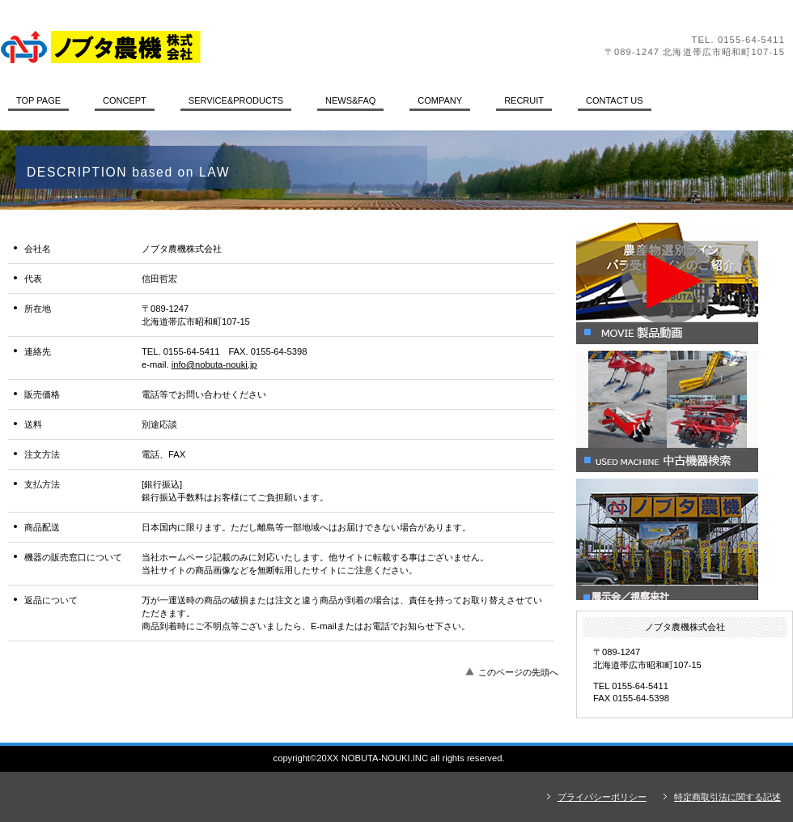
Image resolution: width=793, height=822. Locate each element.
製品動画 (684, 283)
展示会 (684, 539)
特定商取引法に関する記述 (727, 797)
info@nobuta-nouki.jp (214, 364)
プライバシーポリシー (602, 797)
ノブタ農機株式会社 (222, 47)
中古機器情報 (684, 411)
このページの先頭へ (518, 672)
